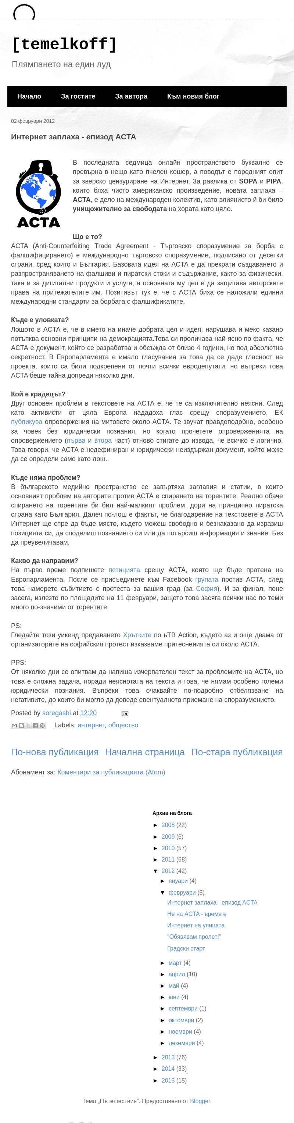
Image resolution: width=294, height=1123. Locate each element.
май (175, 986)
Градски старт (186, 948)
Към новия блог (193, 96)
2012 (169, 871)
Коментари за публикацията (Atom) (111, 772)
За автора (131, 96)
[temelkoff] (64, 45)
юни (175, 997)
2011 (169, 859)
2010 (169, 848)
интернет (91, 725)
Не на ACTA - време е (196, 914)
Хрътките (137, 635)
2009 (169, 837)
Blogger (200, 1101)
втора (103, 440)
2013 (169, 1057)
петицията (124, 570)
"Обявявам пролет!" (194, 937)
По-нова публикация (55, 752)
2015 (169, 1080)
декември (183, 1043)
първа (76, 440)
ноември (181, 1031)
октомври (182, 1020)
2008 (169, 825)
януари (179, 881)
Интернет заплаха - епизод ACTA (212, 902)
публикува (26, 421)
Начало (29, 96)
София (206, 588)
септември (184, 1008)
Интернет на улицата (196, 925)
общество (123, 725)
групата (206, 579)
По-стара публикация (237, 752)
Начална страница (145, 752)
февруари (183, 893)
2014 (169, 1069)
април (178, 974)
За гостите (78, 96)
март (176, 963)
